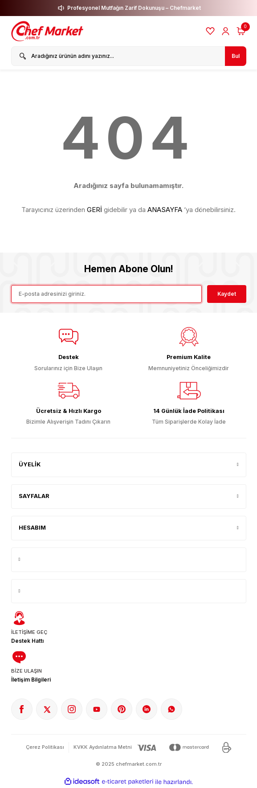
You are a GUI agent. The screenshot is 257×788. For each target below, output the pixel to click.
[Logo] (48, 31)
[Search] (128, 56)
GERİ (94, 209)
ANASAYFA (164, 209)
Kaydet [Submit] (226, 293)
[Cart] (241, 31)
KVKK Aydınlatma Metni (102, 747)
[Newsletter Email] (106, 294)
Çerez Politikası (45, 747)
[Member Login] (225, 31)
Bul (236, 56)
